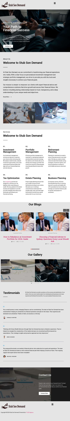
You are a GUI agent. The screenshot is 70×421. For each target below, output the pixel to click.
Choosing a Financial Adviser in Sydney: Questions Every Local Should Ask (52, 239)
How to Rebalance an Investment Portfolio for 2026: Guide (17, 238)
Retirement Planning (52, 233)
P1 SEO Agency (29, 412)
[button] (54, 3)
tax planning (8, 181)
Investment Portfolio (17, 233)
